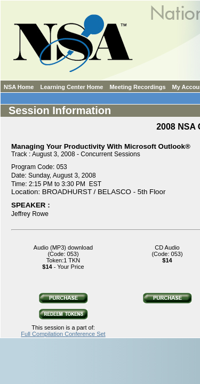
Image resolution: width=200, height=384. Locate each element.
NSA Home (19, 87)
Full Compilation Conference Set (63, 334)
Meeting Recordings (137, 87)
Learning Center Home (71, 87)
